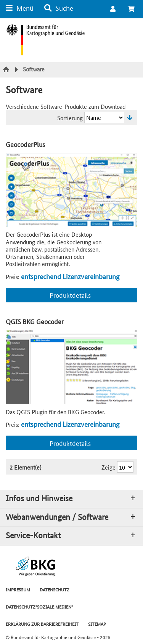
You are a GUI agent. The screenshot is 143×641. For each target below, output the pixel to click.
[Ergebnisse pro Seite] (125, 467)
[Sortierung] (104, 117)
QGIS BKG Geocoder (35, 321)
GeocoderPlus (25, 144)
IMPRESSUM (18, 589)
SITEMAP (97, 623)
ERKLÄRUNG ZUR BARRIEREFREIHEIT (42, 623)
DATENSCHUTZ (54, 589)
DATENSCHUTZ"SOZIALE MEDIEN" (39, 606)
